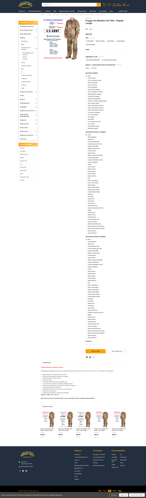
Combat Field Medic (93, 159)
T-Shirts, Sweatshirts (26, 77)
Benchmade (23, 172)
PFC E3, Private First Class (94, 82)
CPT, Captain (91, 119)
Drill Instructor (91, 214)
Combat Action (92, 152)
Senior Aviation (92, 175)
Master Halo (91, 200)
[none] (62, 40)
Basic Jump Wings (93, 182)
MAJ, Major (91, 121)
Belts (22, 46)
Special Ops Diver (92, 207)
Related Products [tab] (48, 408)
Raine (21, 175)
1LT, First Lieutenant (93, 116)
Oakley (22, 159)
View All (22, 182)
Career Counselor (92, 223)
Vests (22, 90)
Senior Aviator (91, 168)
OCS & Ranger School (28, 32)
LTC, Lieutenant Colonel (94, 123)
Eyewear (28, 101)
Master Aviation (92, 177)
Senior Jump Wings (93, 184)
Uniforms (23, 87)
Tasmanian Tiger (24, 179)
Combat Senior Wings (94, 191)
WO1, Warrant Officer (93, 105)
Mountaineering (92, 139)
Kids (22, 71)
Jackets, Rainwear (26, 67)
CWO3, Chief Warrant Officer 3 (96, 109)
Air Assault (91, 203)
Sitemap (76, 481)
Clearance (23, 140)
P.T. (22, 74)
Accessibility (103, 13)
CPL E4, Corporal (92, 87)
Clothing (28, 39)
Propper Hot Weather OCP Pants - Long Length (101, 431)
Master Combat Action (94, 150)
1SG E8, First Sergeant (94, 98)
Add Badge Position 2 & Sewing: (96, 238)
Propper (25, 58)
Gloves (23, 64)
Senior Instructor (92, 235)
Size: (90, 39)
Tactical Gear (28, 133)
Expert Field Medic (93, 164)
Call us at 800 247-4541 (27, 468)
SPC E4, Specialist (92, 84)
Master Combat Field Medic (95, 157)
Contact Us (22, 13)
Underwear (24, 80)
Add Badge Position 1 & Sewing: (96, 134)
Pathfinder (90, 196)
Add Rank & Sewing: (92, 75)
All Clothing (24, 43)
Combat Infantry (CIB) (93, 143)
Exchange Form (82, 13)
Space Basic (91, 205)
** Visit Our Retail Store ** (35, 13)
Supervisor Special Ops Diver (95, 209)
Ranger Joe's (23, 162)
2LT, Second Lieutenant (94, 114)
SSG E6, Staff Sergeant (94, 91)
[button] (117, 353)
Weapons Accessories (28, 137)
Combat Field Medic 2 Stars (95, 161)
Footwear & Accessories (28, 112)
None (89, 77)
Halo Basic (91, 198)
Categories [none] (23, 24)
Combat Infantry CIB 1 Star (95, 146)
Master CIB (91, 141)
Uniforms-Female (26, 83)
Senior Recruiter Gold (93, 221)
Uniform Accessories (28, 93)
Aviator (90, 166)
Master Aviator (92, 171)
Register (117, 6)
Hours (111, 13)
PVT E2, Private (92, 80)
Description (47, 364)
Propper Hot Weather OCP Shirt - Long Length (83, 431)
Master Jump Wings (93, 291)
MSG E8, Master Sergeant (94, 96)
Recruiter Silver (92, 219)
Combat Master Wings (94, 193)
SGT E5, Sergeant (92, 89)
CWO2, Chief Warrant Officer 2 (96, 107)
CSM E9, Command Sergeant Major (97, 103)
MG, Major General (93, 130)
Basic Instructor (92, 232)
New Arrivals (24, 129)
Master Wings (91, 187)
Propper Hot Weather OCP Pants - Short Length (119, 431)
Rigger (89, 212)
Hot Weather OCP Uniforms (29, 50)
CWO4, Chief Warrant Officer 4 (96, 112)
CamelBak (22, 153)
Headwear (28, 122)
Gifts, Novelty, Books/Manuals (28, 117)
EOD (89, 180)
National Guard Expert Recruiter (96, 230)
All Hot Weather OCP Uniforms (28, 55)
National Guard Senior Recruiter (96, 228)
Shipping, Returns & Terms (67, 13)
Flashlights (28, 108)
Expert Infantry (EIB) (93, 148)
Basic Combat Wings (93, 189)
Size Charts (92, 13)
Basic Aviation (91, 173)
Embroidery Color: (95, 58)
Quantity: (89, 343)
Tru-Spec (25, 61)
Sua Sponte (23, 169)
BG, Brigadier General (93, 128)
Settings (114, 495)
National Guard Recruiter (94, 225)
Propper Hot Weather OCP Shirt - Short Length (65, 431)
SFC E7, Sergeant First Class (95, 93)
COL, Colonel (91, 125)
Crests (22, 97)
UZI (21, 166)
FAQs (54, 13)
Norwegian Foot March (27, 28)
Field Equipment (28, 105)
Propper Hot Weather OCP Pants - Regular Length (47, 431)
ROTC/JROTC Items (25, 36)
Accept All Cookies (137, 495)
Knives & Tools (28, 125)
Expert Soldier (91, 155)
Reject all (124, 495)
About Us (48, 13)
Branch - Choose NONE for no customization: (104, 67)
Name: (87, 51)
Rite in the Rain (24, 156)
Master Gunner (92, 216)
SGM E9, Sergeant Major (94, 100)
